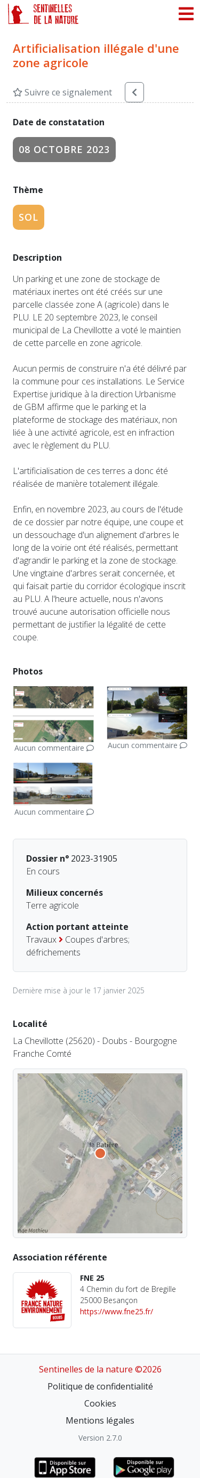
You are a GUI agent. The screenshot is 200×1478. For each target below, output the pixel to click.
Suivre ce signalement (62, 92)
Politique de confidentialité (100, 1386)
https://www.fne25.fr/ (116, 1311)
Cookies (100, 1403)
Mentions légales (100, 1420)
